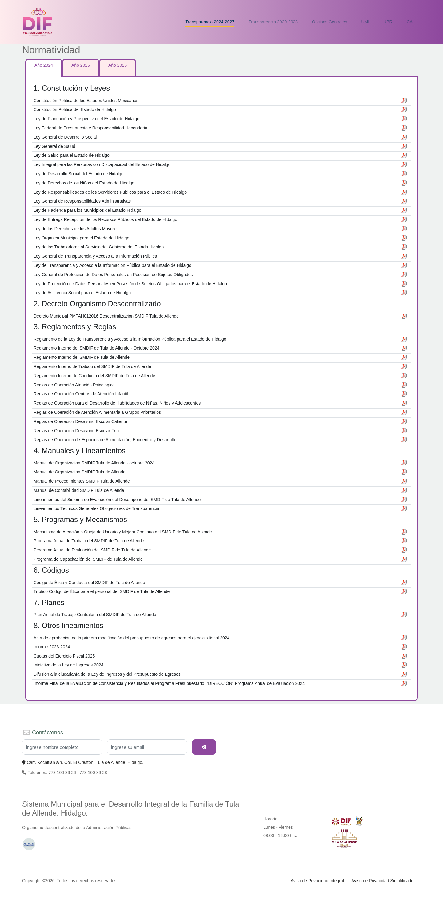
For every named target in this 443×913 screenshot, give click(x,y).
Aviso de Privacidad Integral (317, 880)
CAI (410, 21)
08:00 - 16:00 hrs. (280, 835)
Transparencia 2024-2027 (209, 21)
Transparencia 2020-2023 (273, 21)
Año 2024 (43, 65)
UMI (365, 21)
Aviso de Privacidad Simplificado (382, 880)
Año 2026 (117, 65)
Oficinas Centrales (329, 21)
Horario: (271, 818)
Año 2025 (80, 65)
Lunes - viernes (278, 827)
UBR (388, 21)
